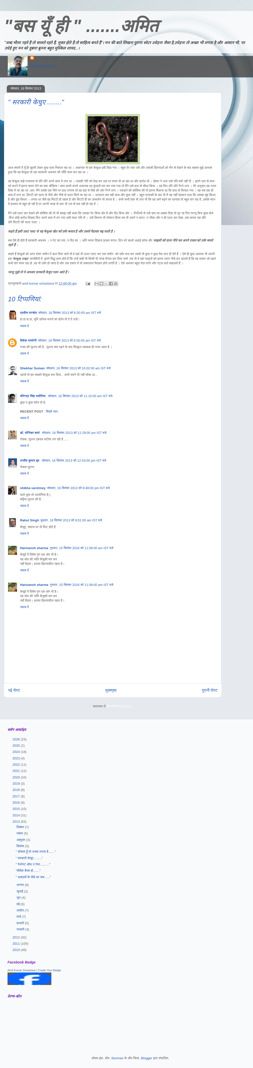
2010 (17, 950)
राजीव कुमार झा (30, 460)
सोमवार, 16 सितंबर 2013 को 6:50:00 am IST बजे (69, 340)
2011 (17, 943)
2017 (17, 796)
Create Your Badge (49, 970)
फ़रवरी (21, 923)
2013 (17, 821)
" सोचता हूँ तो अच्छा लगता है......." (36, 851)
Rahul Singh (29, 520)
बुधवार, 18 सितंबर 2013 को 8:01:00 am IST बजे (71, 520)
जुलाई (20, 891)
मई (19, 904)
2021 (17, 771)
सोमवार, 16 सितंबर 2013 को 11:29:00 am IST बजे (74, 433)
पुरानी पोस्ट (209, 690)
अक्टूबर (21, 840)
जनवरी (21, 929)
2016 (17, 802)
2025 (17, 745)
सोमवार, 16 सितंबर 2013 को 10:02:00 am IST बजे (78, 368)
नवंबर (20, 833)
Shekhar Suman (32, 368)
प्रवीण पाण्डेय (28, 313)
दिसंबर (21, 827)
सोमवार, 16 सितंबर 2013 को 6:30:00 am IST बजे (69, 313)
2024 (17, 752)
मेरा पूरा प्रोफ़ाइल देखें (42, 66)
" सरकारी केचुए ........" (29, 858)
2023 (17, 758)
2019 (17, 783)
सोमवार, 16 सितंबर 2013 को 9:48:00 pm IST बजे (78, 488)
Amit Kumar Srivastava (22, 970)
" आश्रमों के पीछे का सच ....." (33, 877)
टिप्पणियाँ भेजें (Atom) (120, 706)
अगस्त (21, 885)
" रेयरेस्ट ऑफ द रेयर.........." (33, 864)
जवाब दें (24, 326)
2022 (17, 764)
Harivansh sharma (34, 548)
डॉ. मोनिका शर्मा (30, 433)
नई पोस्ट (14, 690)
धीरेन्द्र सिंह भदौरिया (33, 396)
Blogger (146, 1058)
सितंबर (21, 846)
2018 (17, 790)
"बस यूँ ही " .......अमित (81, 26)
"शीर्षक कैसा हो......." (28, 870)
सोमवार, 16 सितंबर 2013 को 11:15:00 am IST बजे (80, 396)
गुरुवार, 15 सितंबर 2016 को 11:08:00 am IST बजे (81, 548)
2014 (17, 815)
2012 (17, 937)
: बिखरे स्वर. (51, 411)
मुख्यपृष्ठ (111, 690)
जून (19, 897)
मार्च (19, 916)
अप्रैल (21, 910)
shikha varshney (33, 488)
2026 (17, 739)
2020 (17, 777)
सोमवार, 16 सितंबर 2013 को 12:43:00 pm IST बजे (74, 460)
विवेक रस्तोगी (28, 340)
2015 (17, 809)
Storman (117, 1058)
